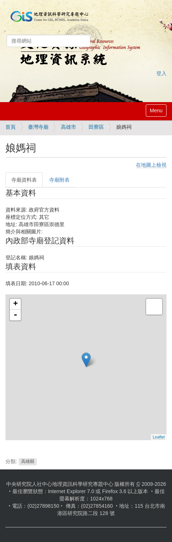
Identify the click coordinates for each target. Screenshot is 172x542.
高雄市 (68, 127)
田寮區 (96, 127)
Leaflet (159, 437)
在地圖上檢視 (151, 165)
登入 (161, 73)
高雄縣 (27, 461)
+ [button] (15, 304)
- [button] (15, 315)
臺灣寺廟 (38, 127)
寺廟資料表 (24, 180)
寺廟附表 (59, 180)
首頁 (10, 127)
